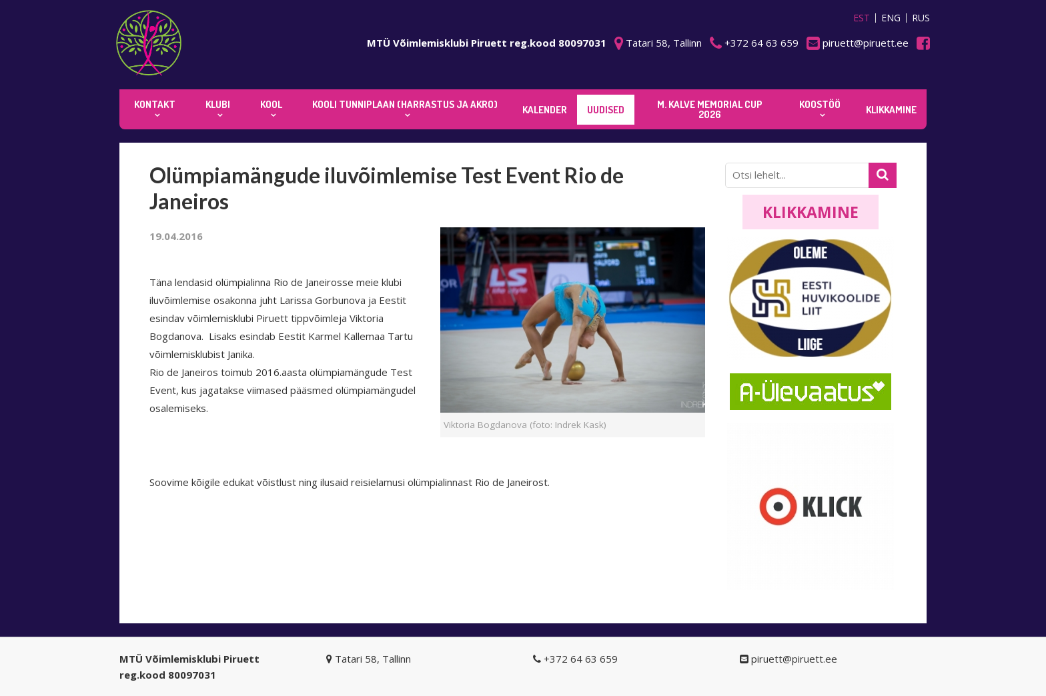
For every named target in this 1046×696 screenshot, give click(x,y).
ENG (891, 18)
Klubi (217, 104)
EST (861, 18)
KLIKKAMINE (891, 109)
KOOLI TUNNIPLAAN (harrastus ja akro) (405, 104)
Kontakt (154, 104)
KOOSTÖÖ (820, 104)
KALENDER (544, 109)
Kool (271, 104)
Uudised (605, 109)
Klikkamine (810, 212)
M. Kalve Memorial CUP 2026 (709, 109)
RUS (921, 18)
